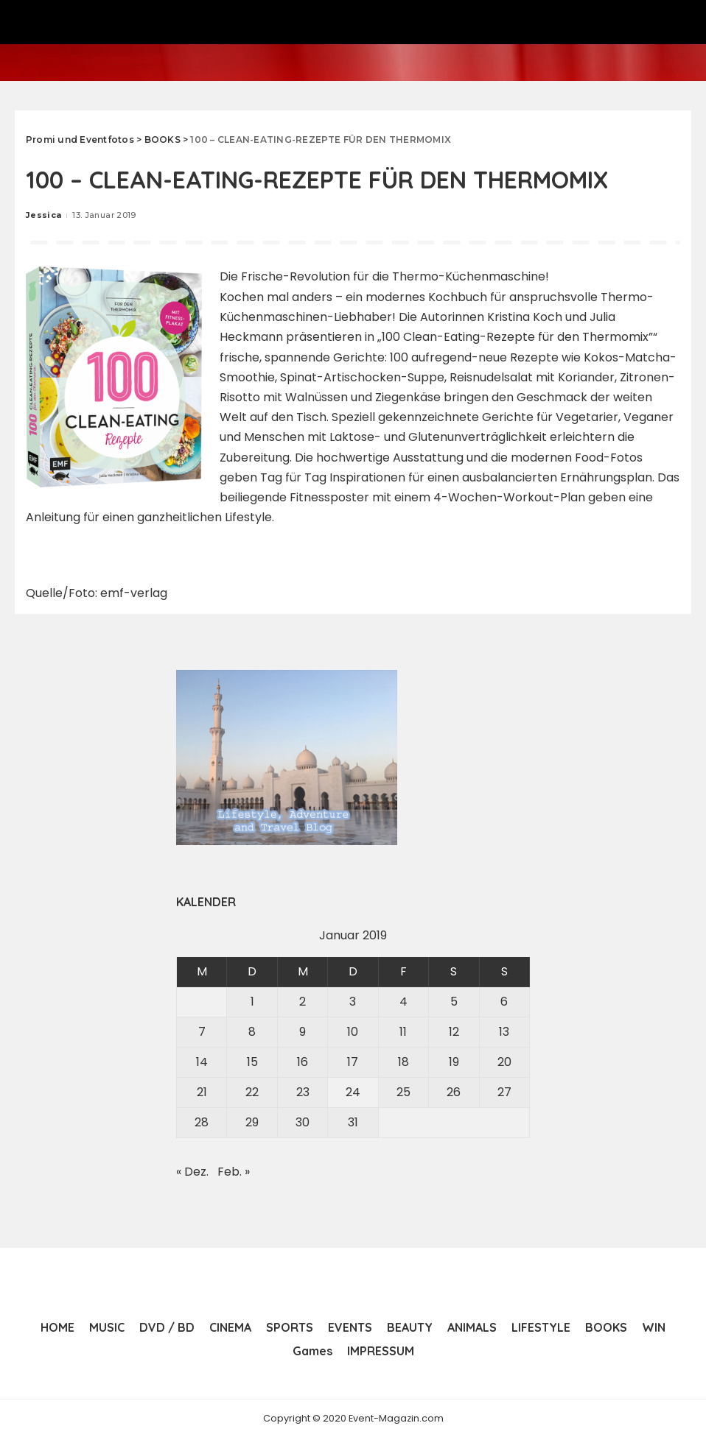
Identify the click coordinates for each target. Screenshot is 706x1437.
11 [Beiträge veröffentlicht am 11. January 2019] (403, 1031)
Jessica (43, 215)
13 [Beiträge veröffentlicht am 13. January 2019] (504, 1031)
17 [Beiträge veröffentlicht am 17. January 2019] (352, 1061)
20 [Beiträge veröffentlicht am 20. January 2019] (504, 1061)
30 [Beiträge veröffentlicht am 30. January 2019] (303, 1121)
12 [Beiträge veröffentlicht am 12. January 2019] (454, 1031)
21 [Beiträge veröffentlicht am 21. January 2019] (202, 1091)
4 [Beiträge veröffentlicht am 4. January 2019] (403, 1000)
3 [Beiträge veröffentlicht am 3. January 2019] (352, 1000)
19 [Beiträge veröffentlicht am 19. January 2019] (454, 1061)
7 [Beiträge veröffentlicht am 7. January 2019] (202, 1031)
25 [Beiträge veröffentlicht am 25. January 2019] (403, 1091)
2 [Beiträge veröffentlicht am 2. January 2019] (302, 1000)
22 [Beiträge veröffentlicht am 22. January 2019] (252, 1091)
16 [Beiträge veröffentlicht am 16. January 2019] (302, 1061)
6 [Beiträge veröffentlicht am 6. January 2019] (504, 1000)
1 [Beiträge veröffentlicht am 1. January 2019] (252, 1000)
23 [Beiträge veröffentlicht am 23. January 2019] (303, 1091)
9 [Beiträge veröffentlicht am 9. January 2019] (302, 1031)
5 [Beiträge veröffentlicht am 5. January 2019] (454, 1000)
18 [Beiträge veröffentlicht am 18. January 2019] (403, 1061)
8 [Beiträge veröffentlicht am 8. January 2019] (252, 1031)
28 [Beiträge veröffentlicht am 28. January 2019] (202, 1121)
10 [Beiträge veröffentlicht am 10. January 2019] (352, 1031)
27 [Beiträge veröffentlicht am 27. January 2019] (504, 1091)
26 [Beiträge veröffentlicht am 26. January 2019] (454, 1091)
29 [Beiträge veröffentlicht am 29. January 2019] (252, 1121)
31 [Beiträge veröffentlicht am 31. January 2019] (353, 1121)
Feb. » (233, 1170)
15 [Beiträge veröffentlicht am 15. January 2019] (252, 1061)
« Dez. (192, 1170)
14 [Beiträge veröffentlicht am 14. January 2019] (202, 1061)
